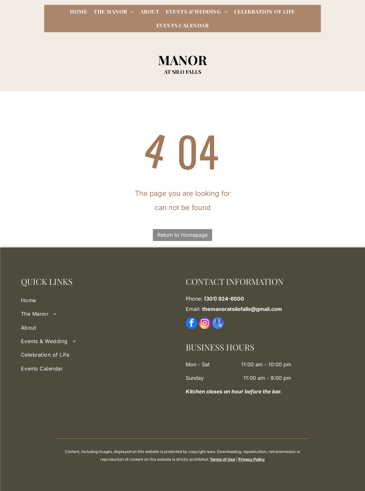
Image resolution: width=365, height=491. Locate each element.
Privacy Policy (251, 459)
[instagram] (205, 324)
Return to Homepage (182, 235)
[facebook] (191, 324)
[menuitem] (78, 11)
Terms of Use (222, 459)
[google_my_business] (218, 324)
